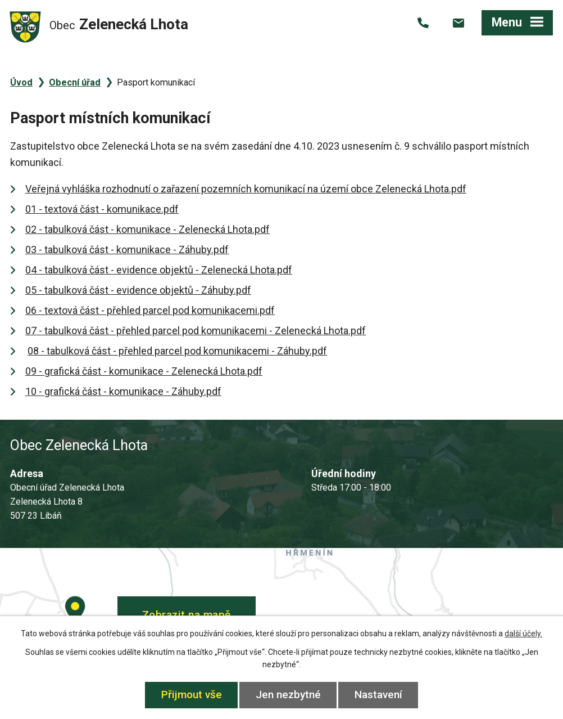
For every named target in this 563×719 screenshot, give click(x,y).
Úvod (21, 82)
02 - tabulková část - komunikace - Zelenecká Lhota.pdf (147, 229)
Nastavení (378, 694)
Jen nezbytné (288, 694)
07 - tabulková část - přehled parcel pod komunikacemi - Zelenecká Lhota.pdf (195, 330)
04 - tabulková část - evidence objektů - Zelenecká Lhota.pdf (158, 270)
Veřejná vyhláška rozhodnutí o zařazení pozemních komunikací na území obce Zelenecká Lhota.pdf (245, 189)
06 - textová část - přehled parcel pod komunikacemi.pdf (150, 310)
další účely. (523, 633)
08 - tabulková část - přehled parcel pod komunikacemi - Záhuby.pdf (177, 351)
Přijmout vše (191, 694)
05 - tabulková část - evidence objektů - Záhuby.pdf (138, 290)
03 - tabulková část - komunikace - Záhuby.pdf (127, 249)
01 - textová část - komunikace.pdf (102, 209)
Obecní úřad (75, 82)
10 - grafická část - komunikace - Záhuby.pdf (123, 391)
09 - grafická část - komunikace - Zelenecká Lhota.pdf (143, 371)
